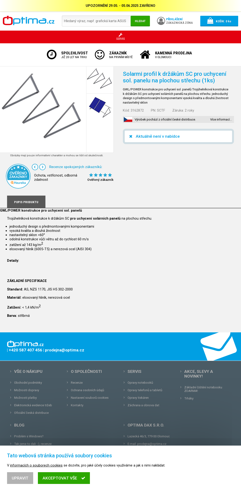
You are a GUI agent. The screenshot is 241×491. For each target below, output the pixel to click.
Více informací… (221, 119)
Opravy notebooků (140, 382)
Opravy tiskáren (138, 397)
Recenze (77, 382)
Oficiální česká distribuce (31, 413)
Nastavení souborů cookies (89, 397)
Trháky (188, 398)
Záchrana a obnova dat (143, 405)
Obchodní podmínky (28, 382)
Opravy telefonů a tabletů (145, 390)
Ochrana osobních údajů (87, 390)
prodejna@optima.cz (151, 444)
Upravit (20, 478)
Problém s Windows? (29, 436)
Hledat (140, 21)
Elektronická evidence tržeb (33, 405)
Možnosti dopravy (26, 390)
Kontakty (77, 405)
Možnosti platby (25, 397)
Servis (134, 371)
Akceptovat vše (64, 478)
